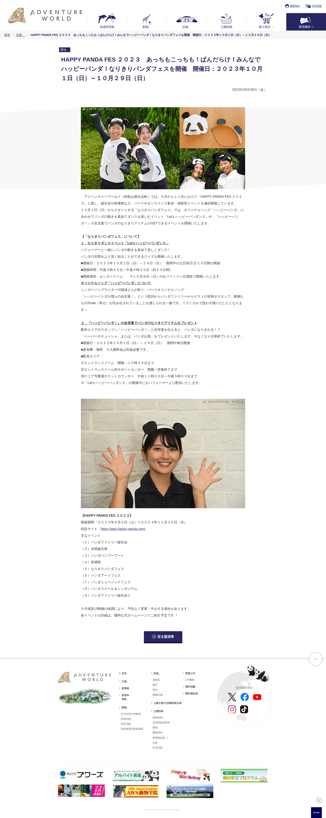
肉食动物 (126, 718)
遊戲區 (156, 679)
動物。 (147, 26)
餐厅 (155, 684)
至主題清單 (165, 636)
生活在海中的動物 (131, 713)
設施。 (186, 26)
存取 (155, 742)
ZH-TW (317, 812)
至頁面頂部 (315, 659)
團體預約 (295, 6)
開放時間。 (159, 717)
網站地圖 (190, 686)
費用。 (156, 727)
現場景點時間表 (161, 722)
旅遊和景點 (125, 697)
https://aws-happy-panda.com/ (123, 529)
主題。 (20, 35)
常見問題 (317, 6)
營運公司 (190, 673)
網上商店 (264, 26)
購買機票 (304, 26)
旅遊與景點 (107, 26)
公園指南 (226, 26)
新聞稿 (125, 688)
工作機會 (189, 679)
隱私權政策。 (192, 693)
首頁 (7, 35)
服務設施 (158, 694)
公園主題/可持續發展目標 (167, 703)
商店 (155, 689)
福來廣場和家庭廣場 (132, 728)
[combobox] (316, 812)
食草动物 (126, 723)
